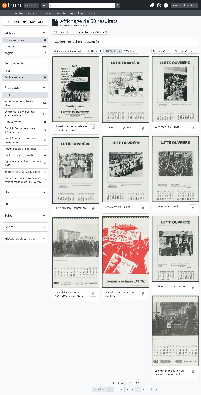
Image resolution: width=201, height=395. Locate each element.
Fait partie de (14, 63)
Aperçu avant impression (68, 51)
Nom (8, 192)
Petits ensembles (25, 77)
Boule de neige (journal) (25, 155)
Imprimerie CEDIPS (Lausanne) (25, 172)
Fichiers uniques (25, 40)
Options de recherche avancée (77, 41)
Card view (113, 51)
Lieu (8, 204)
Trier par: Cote (161, 51)
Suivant (152, 389)
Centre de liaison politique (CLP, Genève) (25, 113)
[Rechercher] (82, 5)
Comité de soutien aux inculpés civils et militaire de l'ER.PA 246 (25, 180)
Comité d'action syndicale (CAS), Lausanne (25, 130)
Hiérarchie (94, 51)
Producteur (13, 87)
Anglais (25, 53)
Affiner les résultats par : (25, 22)
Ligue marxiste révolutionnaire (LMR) (25, 163)
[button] (152, 5)
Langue (10, 32)
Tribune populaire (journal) (25, 149)
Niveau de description (20, 238)
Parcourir (30, 5)
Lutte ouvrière (25, 122)
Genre (9, 227)
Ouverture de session (183, 5)
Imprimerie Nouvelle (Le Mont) (25, 103)
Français (25, 47)
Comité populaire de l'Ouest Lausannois (25, 140)
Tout (7, 71)
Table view (130, 51)
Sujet (8, 215)
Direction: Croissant (185, 51)
